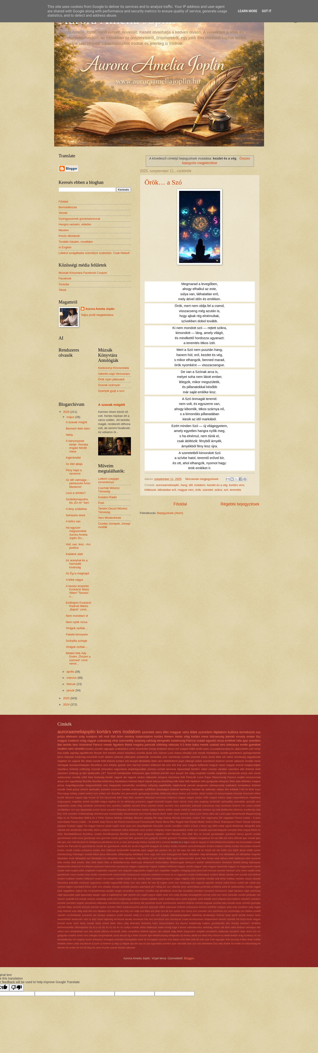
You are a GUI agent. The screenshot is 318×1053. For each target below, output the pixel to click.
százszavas (208, 805)
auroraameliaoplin (167, 485)
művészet (84, 883)
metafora (156, 874)
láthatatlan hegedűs (250, 854)
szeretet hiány (65, 907)
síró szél (155, 915)
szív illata (145, 911)
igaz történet (152, 773)
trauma (184, 923)
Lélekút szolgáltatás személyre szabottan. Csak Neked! (94, 253)
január (71, 690)
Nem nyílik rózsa (76, 622)
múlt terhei (220, 878)
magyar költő (187, 748)
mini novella (241, 874)
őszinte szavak (109, 947)
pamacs (135, 887)
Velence (100, 826)
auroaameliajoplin (79, 765)
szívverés (87, 915)
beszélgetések (144, 826)
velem (61, 931)
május (71, 417)
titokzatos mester (140, 810)
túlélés (169, 810)
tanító (235, 915)
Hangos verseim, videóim (75, 224)
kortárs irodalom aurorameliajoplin (188, 846)
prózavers (140, 801)
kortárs (158, 736)
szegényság (124, 899)
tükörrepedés (81, 927)
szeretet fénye (139, 805)
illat (60, 744)
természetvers (196, 919)
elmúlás (187, 752)
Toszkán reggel (75, 826)
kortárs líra (237, 846)
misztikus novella (135, 752)
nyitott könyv (230, 883)
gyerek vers (125, 765)
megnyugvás (64, 801)
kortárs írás (122, 761)
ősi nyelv (96, 947)
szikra (218, 489)
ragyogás (108, 748)
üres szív (191, 943)
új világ (115, 943)
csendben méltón (181, 826)
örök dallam (174, 939)
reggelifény (68, 891)
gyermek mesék (109, 838)
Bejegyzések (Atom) (170, 513)
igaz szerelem (251, 740)
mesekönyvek (105, 874)
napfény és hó (115, 801)
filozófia (87, 781)
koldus (166, 846)
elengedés (163, 740)
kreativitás (135, 850)
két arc (172, 850)
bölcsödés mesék (162, 826)
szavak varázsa (87, 899)
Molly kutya (255, 789)
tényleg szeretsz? (240, 923)
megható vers (115, 870)
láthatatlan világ (133, 858)
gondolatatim (218, 834)
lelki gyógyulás (209, 781)
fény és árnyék (202, 834)
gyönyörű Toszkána (178, 838)
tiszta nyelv (72, 923)
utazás (177, 810)
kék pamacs (161, 850)
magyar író (233, 866)
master (61, 870)
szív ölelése (246, 911)
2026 (66, 411)
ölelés (179, 736)
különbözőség (65, 854)
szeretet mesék (156, 805)
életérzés (238, 810)
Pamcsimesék (147, 822)
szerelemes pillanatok (96, 903)
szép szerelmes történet (227, 805)
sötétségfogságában (180, 915)
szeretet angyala (203, 903)
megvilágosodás (74, 785)
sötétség (161, 744)
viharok (166, 931)
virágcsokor (189, 931)
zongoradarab (105, 935)
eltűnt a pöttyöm (102, 830)
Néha (69, 434)
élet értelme (247, 769)
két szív (166, 765)
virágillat (200, 931)
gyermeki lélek (125, 838)
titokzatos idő (123, 810)
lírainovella (110, 866)
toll (224, 757)
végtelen (62, 761)
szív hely (124, 911)
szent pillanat (218, 899)
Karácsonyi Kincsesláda (113, 368)
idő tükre (228, 838)
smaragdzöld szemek (199, 895)
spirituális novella (237, 895)
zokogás (93, 935)
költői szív (226, 850)
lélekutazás (255, 862)
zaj (213, 810)
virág (83, 740)
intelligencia (95, 842)
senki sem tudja (171, 895)
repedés (110, 891)
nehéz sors (129, 883)
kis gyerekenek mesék (115, 846)
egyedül (211, 740)
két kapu (181, 850)
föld (113, 736)
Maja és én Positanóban (71, 818)
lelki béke (179, 781)
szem (178, 899)
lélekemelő (148, 862)
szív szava (246, 805)
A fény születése (76, 509)
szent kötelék (204, 899)
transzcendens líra (169, 923)
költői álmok (239, 850)
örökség (73, 773)
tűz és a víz (95, 927)
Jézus (192, 814)
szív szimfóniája (231, 911)
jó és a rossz (120, 842)
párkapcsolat (216, 785)
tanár (228, 915)
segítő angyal (148, 895)
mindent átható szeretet (222, 874)
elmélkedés (76, 830)
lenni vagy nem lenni (155, 854)
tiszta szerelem (108, 810)
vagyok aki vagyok (125, 777)
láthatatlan (145, 761)
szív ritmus (186, 911)
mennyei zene (233, 870)
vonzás (212, 769)
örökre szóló (72, 943)
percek (191, 785)
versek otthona (101, 931)
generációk (131, 793)
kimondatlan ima (231, 842)
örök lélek (185, 939)
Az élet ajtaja (74, 464)
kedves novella (147, 842)
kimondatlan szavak (250, 842)
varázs (141, 777)
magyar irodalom (68, 740)
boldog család (77, 793)
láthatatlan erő (167, 489)
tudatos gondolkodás (213, 923)
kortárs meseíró (252, 846)
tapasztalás (86, 810)
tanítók (242, 915)
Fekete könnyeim (77, 634)
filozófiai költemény (103, 781)
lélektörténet (170, 761)
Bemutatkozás (68, 207)
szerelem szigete (75, 903)
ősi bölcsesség (249, 943)
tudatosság (178, 740)
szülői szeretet (124, 915)
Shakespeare (228, 822)
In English (65, 247)
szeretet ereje (234, 903)
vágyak (91, 740)
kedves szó (184, 793)
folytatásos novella (217, 752)
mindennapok (202, 874)
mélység (153, 785)
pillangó (189, 761)
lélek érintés (64, 862)
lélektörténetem (213, 862)
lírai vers (182, 765)
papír (181, 761)
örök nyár (204, 939)
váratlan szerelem (228, 769)
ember (250, 736)
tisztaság (99, 777)
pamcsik (150, 744)
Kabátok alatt (74, 554)
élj (181, 935)
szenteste (88, 805)
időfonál (238, 838)
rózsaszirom (221, 891)
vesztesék (115, 931)
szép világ (77, 911)
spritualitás (239, 801)
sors (164, 757)
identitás (155, 793)
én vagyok (74, 761)
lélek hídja (122, 797)
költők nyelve (253, 850)
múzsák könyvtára (102, 769)
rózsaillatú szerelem (193, 891)
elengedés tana (252, 826)
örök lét (195, 939)
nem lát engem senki (162, 883)
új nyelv (96, 943)
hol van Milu (217, 838)
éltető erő (196, 935)
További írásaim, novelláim (76, 241)
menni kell (201, 870)
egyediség (76, 781)
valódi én (185, 810)
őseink (227, 943)
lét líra (82, 866)
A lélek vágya (74, 579)
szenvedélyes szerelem (238, 899)
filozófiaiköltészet (72, 834)
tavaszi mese (254, 915)
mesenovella (119, 874)
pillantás (176, 887)
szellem (135, 899)
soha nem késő (219, 895)
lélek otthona (221, 858)
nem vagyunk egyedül (202, 883)
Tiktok (62, 290)
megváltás (164, 870)
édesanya (232, 744)
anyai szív (63, 781)
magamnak (143, 866)
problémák (143, 757)
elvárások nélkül (119, 830)
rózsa (220, 740)
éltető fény (207, 935)
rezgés (118, 891)
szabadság (104, 740)
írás (258, 732)
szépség (140, 740)
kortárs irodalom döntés (219, 846)
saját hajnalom (235, 891)
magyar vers (186, 489)
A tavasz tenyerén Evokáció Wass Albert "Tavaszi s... (77, 591)
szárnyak (196, 805)
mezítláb (95, 801)
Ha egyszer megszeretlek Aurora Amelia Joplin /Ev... (77, 533)
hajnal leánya (153, 781)
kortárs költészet (151, 765)
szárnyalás (137, 789)
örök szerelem (70, 814)
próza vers (247, 773)
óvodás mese (252, 761)
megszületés (138, 870)
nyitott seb (242, 883)
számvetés (185, 805)
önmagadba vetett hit (135, 939)
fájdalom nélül (163, 834)
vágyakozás (254, 757)
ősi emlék (236, 943)
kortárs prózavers (83, 850)
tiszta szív (152, 752)
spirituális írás (253, 895)
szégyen (221, 907)
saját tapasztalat (66, 895)
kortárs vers (236, 485)
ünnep (152, 748)
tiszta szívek (102, 923)
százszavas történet (196, 907)
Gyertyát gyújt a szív (111, 391)
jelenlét (230, 736)
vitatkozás (223, 931)
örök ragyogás (217, 939)
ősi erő (79, 947)
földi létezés (108, 761)
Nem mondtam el (77, 615)
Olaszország (219, 777)
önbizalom (98, 939)
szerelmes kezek (153, 903)
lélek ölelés (97, 862)
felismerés (138, 773)
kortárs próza (116, 752)
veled (230, 757)
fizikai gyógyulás (145, 834)
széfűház (212, 907)
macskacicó (122, 866)
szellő (199, 748)
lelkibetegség (125, 854)
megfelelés (101, 870)
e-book (194, 826)
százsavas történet (175, 907)
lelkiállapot (137, 854)
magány (138, 744)
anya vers (131, 826)
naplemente (179, 785)
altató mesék (93, 761)
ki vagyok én (202, 842)
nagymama (120, 769)
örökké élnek (246, 939)
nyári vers (97, 887)
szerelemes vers (102, 805)
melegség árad (187, 870)
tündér (109, 777)
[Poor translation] (16, 987)
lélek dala (235, 781)
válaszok (239, 761)
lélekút (74, 866)
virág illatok (177, 931)
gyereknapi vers (92, 838)
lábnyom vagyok (73, 797)
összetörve (85, 943)
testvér (96, 810)
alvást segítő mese (115, 826)
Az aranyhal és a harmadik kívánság (77, 564)
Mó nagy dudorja (162, 818)
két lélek (191, 850)
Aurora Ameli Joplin (163, 814)
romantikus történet (249, 785)
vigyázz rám (155, 931)
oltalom (109, 757)
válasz (220, 789)
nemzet (219, 883)
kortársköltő (123, 850)
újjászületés (242, 748)
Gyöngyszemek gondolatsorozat (79, 218)
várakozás (196, 810)
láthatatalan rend (214, 854)
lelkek (257, 793)
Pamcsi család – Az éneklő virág (87, 822)
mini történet (254, 874)
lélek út (108, 862)
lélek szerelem (136, 797)
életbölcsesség (160, 935)
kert (105, 752)
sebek (198, 761)
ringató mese (172, 801)
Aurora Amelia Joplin (99, 309)
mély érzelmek (197, 878)
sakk (125, 895)
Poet (101, 503)
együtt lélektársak (234, 826)
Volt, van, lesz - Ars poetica (78, 546)
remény (129, 736)
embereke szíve (137, 830)
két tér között (204, 850)
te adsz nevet (96, 919)
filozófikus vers (99, 765)
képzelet (69, 757)
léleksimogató (177, 862)
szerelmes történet (214, 761)
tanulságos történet (168, 789)
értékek (234, 789)
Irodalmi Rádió (107, 497)
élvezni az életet (221, 935)
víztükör (72, 935)
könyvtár (238, 793)
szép (229, 907)
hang (184, 485)
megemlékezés (240, 797)
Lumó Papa (204, 777)
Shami (238, 822)
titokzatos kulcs (149, 923)
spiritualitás (227, 801)
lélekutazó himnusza (155, 797)
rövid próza (72, 789)
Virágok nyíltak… (77, 628)
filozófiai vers (118, 793)
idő (191, 485)
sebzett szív (134, 895)
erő (177, 748)
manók (257, 866)
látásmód (183, 858)
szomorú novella (120, 789)
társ (228, 923)
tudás (66, 752)
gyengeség (144, 793)
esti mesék (199, 752)
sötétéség (197, 915)
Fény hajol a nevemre (74, 471)
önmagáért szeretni (157, 939)
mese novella (77, 874)
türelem (195, 769)
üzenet (163, 752)
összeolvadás (116, 814)
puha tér (226, 887)
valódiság (208, 927)
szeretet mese (199, 757)
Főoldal (180, 504)
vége (242, 931)
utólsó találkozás (148, 927)
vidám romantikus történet (134, 931)
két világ (190, 773)
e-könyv (203, 826)
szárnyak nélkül (157, 907)
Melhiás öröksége (123, 818)
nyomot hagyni (65, 887)
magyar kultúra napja (220, 797)
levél (101, 757)
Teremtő (111, 773)
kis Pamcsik (71, 846)
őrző (141, 814)
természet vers (161, 919)
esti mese (255, 748)
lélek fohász (208, 858)
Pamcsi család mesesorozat (244, 777)
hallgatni (193, 838)
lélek (193, 732)
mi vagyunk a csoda (184, 874)
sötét (84, 777)
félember (176, 834)
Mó (83, 761)
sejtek (159, 895)
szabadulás (63, 805)
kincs (60, 757)
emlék (244, 744)
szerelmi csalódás (121, 805)
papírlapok (145, 887)
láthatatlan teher (115, 858)
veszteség (240, 757)
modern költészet (85, 878)
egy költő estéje (216, 826)
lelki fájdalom (192, 781)
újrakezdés (94, 773)
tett (237, 919)
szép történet (64, 911)
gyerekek (254, 744)
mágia (177, 878)
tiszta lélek (215, 757)
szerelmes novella (179, 757)
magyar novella (185, 866)
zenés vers (82, 935)
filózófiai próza (127, 834)
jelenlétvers (107, 842)
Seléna (209, 822)
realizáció (231, 785)
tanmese (171, 769)
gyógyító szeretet (158, 838)
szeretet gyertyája (251, 903)
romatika (149, 891)
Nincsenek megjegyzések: (202, 479)
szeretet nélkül (114, 907)
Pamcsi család (195, 740)
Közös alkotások (69, 236)
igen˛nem (67, 842)
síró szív (75, 810)
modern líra (101, 878)
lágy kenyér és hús (93, 797)
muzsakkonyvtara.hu (162, 878)
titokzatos (135, 923)
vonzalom (234, 931)
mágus (103, 801)
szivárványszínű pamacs (135, 907)
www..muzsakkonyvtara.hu (218, 748)
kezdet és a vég (217, 485)
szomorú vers (172, 805)
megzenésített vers (96, 785)
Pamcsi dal (111, 822)
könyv (171, 748)
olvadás (107, 887)
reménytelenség (96, 891)
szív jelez (155, 911)
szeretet (207, 489)
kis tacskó (133, 846)
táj (203, 789)
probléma (216, 887)
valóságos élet (253, 927)
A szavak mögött (76, 422)
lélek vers (156, 761)
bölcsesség (217, 736)
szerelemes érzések (118, 903)
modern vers (66, 748)
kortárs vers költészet (104, 850)
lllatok (185, 854)
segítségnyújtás (137, 769)
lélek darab (195, 858)
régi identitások (163, 891)
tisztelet (196, 789)
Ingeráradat (73, 457)
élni (227, 789)
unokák (135, 927)
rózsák (61, 789)
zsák (218, 810)
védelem (206, 810)
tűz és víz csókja (122, 927)
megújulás (115, 785)
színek (161, 769)
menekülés (128, 785)
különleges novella (82, 854)
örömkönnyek (101, 814)
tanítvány (185, 789)
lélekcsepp (136, 862)
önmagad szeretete (114, 939)
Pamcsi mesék (102, 744)
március (72, 677)
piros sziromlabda (190, 887)
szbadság (101, 899)
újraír (173, 943)
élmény (187, 935)
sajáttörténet (115, 895)
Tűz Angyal (89, 826)
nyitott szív (254, 883)
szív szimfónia (215, 911)
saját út (105, 895)
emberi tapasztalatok (175, 830)
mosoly (240, 736)
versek (229, 761)
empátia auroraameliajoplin (213, 830)
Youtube (64, 284)
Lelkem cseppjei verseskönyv (108, 480)
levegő (134, 761)
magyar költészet (198, 765)
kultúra (233, 732)
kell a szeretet (163, 842)
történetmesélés (66, 927)
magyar (182, 797)
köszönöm (248, 793)
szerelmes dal (137, 903)
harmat (136, 765)
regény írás (81, 891)
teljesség (108, 919)
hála (239, 740)
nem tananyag (182, 883)
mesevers (146, 874)
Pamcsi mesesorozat (128, 822)
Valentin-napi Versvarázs (114, 373)
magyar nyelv (201, 866)
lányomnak (110, 797)
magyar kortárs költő (197, 797)
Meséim (64, 230)
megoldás (77, 801)
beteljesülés (124, 773)
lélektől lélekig (240, 862)
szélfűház (150, 789)
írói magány (79, 939)
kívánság (80, 757)
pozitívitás (205, 887)
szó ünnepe (99, 915)
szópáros (111, 915)
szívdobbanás (74, 915)
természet (247, 732)
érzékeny (248, 935)
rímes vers (193, 801)
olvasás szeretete (121, 887)
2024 (66, 704)
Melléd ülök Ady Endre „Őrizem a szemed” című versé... (78, 658)
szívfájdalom (64, 810)
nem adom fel (143, 883)
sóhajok (165, 915)
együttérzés (86, 752)
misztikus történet (68, 769)
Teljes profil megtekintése (97, 315)
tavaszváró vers (80, 919)
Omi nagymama (209, 818)
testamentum (211, 919)
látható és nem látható (153, 858)
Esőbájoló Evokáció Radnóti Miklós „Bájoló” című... (78, 606)
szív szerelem (200, 911)
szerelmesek (169, 903)
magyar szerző (235, 765)
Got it (267, 11)
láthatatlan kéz (99, 858)
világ (187, 736)
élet (166, 732)
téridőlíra (255, 923)
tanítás (67, 744)
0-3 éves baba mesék (194, 744)
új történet (105, 943)
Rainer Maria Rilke (165, 822)
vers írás (88, 931)
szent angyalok (189, 899)
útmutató (181, 943)
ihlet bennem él (80, 842)
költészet (150, 489)
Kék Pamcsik (188, 777)
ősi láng (88, 947)
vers (158, 732)
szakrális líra (71, 899)
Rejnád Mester (197, 822)
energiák (232, 830)
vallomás (210, 789)
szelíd (161, 899)
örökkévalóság (85, 814)
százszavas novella (69, 777)
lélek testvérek (253, 858)
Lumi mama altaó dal (207, 814)
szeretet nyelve (98, 907)
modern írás (130, 878)
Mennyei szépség (143, 818)
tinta (90, 777)
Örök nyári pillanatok (111, 379)
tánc (75, 744)
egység (74, 752)
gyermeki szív (141, 838)
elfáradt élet (64, 830)
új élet (82, 773)
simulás (184, 895)
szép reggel (254, 907)
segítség (204, 801)
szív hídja (134, 911)
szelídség (169, 899)
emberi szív (105, 793)
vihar (115, 740)
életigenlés (174, 935)
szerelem (205, 732)
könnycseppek (225, 793)
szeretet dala (219, 903)
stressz (61, 899)
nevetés (79, 748)
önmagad (63, 765)
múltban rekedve (235, 878)
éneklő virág (237, 935)
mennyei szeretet (216, 870)
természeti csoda (179, 919)
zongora (162, 777)
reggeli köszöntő (155, 801)
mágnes (185, 878)
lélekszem (190, 862)
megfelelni (90, 870)
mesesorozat (133, 874)
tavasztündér (64, 919)
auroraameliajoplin (76, 731)
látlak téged (172, 858)
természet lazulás (123, 919)
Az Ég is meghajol (77, 573)
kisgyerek (144, 846)
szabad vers (217, 744)
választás (151, 777)
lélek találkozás (237, 858)
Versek (63, 213)
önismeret (85, 744)
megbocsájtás (252, 765)
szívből (256, 805)
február (72, 684)
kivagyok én (156, 846)
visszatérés (211, 931)
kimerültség (216, 842)
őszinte (148, 814)
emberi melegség (155, 830)
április (71, 671)
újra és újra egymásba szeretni (155, 943)
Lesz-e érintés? (76, 493)
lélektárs (246, 781)
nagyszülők (116, 883)
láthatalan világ (197, 854)
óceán (89, 939)
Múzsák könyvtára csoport (186, 818)
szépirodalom (144, 736)
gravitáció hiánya (235, 834)
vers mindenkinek (74, 931)
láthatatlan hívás (66, 858)
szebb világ (76, 805)
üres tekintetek (204, 943)
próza (61, 736)
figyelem (118, 744)
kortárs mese (200, 736)
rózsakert (209, 891)
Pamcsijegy (64, 793)
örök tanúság (232, 939)
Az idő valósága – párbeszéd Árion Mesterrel (78, 483)
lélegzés (224, 781)
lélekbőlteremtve (121, 862)
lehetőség (167, 781)
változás (173, 744)
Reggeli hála (182, 822)
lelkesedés (111, 854)
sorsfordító (215, 801)
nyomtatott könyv (82, 887)
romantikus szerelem (133, 891)
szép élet (87, 911)
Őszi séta (218, 943)
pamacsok (234, 773)
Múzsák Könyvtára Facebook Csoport (83, 272)
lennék (61, 797)
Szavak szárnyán (109, 385)
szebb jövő (112, 899)
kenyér (180, 773)
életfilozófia (227, 810)
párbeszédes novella (242, 887)
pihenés (118, 757)
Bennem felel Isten (78, 428)
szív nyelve (174, 911)
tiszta (243, 919)
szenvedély (126, 740)
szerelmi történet (185, 903)
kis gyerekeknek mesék (91, 846)
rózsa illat (177, 891)
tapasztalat (183, 769)
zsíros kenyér (120, 935)
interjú (175, 793)
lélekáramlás (64, 866)
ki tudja (191, 842)
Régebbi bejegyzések (240, 504)
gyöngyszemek (251, 752)
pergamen (202, 785)
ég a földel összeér (137, 935)
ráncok (183, 801)
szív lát (164, 911)
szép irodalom (88, 736)
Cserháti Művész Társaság (109, 489)
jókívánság (133, 842)
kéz (174, 765)
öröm (120, 736)
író (255, 935)
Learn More (247, 11)
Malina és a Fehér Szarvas (99, 818)
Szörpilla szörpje (76, 640)
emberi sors (92, 793)
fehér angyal (243, 830)
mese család (247, 870)
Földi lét (243, 789)
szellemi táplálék (148, 899)
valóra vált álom (221, 927)
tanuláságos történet (213, 915)
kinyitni (61, 846)
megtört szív (152, 870)
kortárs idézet (198, 793)
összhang (174, 777)
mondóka (141, 785)
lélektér (200, 862)
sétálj (136, 915)
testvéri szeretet (227, 919)
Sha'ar (217, 822)
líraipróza (172, 797)
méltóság (84, 769)
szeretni (105, 789)
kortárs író (211, 793)
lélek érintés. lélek (81, 862)
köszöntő (92, 757)
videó (204, 769)
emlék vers (192, 830)
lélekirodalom (162, 862)
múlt (106, 736)
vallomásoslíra (194, 927)
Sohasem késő (75, 515)
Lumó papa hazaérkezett (232, 814)
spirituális (94, 789)
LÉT (103, 773)
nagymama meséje (100, 883)
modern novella (115, 878)
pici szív (167, 887)
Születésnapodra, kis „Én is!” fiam (77, 501)
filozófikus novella (92, 834)
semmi (84, 789)
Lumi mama (175, 752)
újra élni (134, 943)
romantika (155, 757)
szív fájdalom (99, 911)
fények (98, 752)
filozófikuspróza (111, 834)
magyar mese (217, 765)
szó (226, 489)
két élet (216, 850)
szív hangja (113, 911)
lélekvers (71, 736)
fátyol (141, 781)
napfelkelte (165, 785)
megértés (221, 773)
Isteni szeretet (181, 814)
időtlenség (165, 793)
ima (60, 752)
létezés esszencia (95, 866)
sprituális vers (253, 801)
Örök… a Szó (163, 182)
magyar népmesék (217, 866)
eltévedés (88, 830)
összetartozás (131, 814)
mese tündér (90, 874)
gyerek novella (252, 834)
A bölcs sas (73, 521)
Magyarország (253, 814)
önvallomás (249, 810)
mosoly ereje (144, 878)
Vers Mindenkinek (109, 517)
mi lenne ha (167, 874)
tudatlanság (195, 923)
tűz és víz (107, 927)
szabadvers (121, 748)
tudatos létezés (157, 810)
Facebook (65, 278)
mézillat (210, 878)
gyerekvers (235, 752)
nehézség (129, 801)
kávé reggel (147, 850)
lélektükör (227, 862)
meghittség (254, 797)
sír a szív (144, 915)
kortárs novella (94, 748)
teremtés (235, 489)
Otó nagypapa (226, 818)
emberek (162, 748)
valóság (151, 740)
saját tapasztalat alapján (87, 895)
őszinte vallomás (126, 947)
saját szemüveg (252, 891)
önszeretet (142, 748)
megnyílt (127, 870)
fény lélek (187, 834)
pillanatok (130, 757)
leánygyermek (174, 854)
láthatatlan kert (83, 858)
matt (67, 870)
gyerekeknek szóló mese (70, 838)
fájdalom (220, 732)
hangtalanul (204, 838)
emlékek (230, 740)
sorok (257, 773)
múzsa (248, 878)
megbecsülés (77, 870)
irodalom (199, 485)
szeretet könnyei (81, 907)
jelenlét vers (168, 773)
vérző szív (251, 931)
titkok (113, 923)
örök (198, 489)
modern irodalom (66, 878)
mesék (86, 801)
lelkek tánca (99, 854)
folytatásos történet (126, 781)
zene (132, 748)
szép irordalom (240, 907)
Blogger (189, 958)
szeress (151, 769)
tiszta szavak (87, 923)
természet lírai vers (143, 919)
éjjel (150, 935)
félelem (169, 736)
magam (133, 866)
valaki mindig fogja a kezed (172, 927)
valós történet (238, 927)
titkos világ (123, 923)
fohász (113, 765)
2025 (66, 698)
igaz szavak (249, 838)
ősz (258, 736)
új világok (124, 943)
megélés (175, 870)
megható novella (205, 773)
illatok (128, 744)
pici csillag (156, 887)
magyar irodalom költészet (163, 866)
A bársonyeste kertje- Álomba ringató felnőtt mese (77, 446)
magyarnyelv (246, 866)
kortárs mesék (65, 850)
